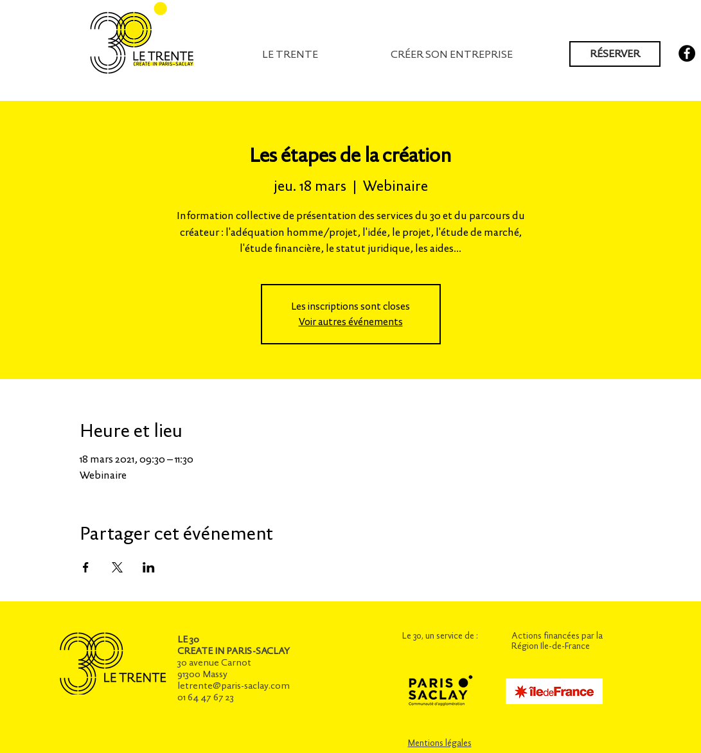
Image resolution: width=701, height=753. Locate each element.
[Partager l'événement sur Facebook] (86, 567)
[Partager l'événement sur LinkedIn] (149, 567)
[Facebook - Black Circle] (687, 53)
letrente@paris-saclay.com (233, 685)
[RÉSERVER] (615, 54)
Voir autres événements (351, 321)
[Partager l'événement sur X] (117, 567)
